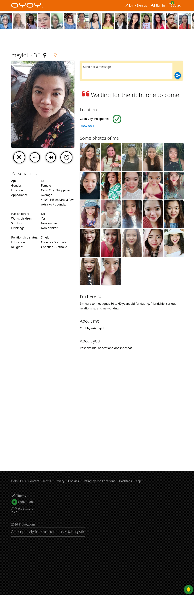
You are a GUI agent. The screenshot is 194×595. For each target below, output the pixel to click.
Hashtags (125, 481)
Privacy (59, 481)
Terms (47, 481)
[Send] (177, 75)
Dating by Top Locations (98, 481)
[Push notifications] (188, 589)
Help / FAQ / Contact (25, 481)
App (138, 481)
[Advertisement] (97, 41)
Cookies (73, 481)
